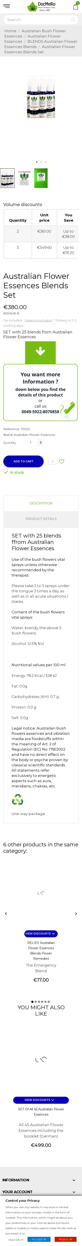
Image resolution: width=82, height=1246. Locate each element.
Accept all (39, 1239)
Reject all (65, 1239)
